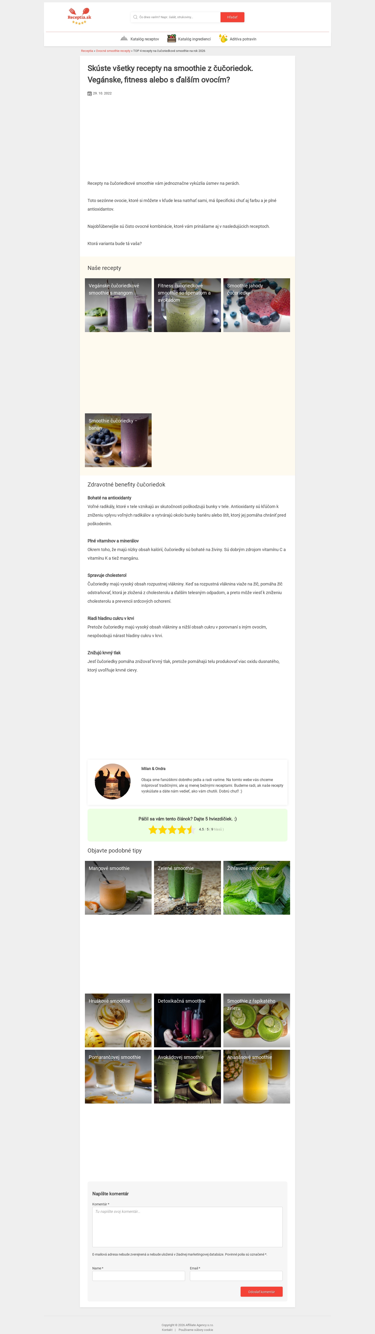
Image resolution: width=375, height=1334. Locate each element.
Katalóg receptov (139, 38)
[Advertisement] (187, 133)
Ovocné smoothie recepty (113, 51)
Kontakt (167, 1330)
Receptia (87, 51)
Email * (195, 1268)
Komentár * (100, 1204)
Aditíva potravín (237, 38)
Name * (97, 1268)
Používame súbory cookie (196, 1330)
